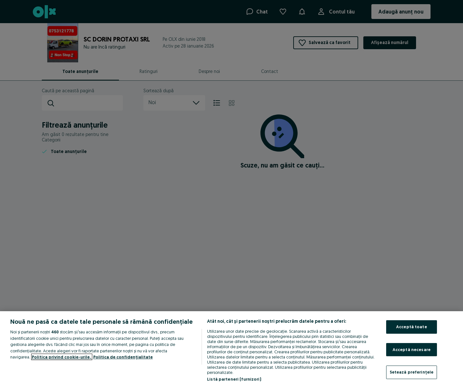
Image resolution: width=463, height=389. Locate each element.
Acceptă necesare (412, 349)
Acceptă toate (411, 326)
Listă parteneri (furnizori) (234, 379)
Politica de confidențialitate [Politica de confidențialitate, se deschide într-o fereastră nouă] (123, 356)
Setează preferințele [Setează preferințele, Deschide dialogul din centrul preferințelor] (412, 372)
